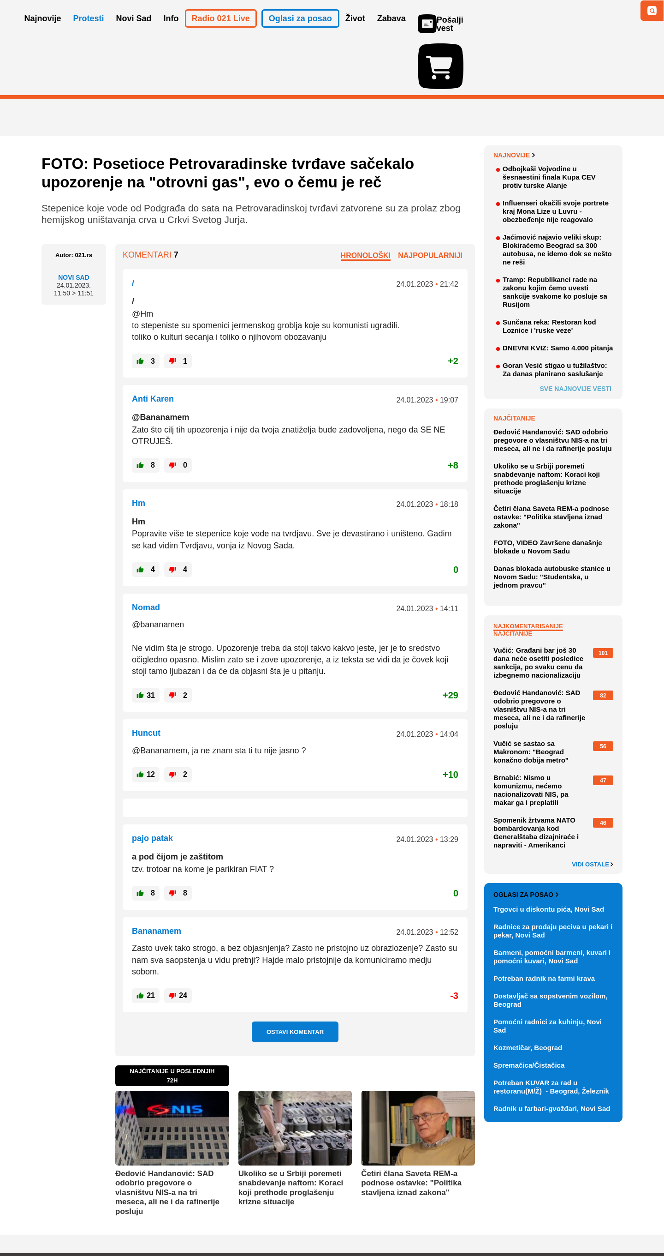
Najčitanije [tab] (512, 580)
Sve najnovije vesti (575, 335)
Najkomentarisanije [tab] (528, 572)
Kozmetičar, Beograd (527, 994)
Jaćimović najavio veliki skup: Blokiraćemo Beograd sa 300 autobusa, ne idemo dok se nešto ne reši (557, 196)
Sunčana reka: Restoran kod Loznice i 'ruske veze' (549, 272)
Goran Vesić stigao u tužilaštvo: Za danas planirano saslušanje (555, 316)
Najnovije (514, 101)
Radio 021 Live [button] (221, 31)
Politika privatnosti (293, 1221)
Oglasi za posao (525, 841)
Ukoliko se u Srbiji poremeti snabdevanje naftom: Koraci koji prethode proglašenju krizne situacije (291, 1134)
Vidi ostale (592, 811)
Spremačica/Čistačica (528, 1012)
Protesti (88, 31)
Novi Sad (73, 224)
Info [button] (171, 31)
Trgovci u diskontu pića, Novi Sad (548, 855)
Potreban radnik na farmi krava (544, 925)
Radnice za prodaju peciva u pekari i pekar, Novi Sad (552, 877)
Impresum (178, 1221)
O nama (60, 1221)
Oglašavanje (101, 1221)
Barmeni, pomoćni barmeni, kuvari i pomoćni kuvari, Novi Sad (552, 903)
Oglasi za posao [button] (300, 31)
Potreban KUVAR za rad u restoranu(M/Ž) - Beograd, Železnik (551, 1033)
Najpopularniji (430, 201)
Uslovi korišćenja (228, 1221)
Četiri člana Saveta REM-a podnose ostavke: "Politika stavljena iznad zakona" (411, 1129)
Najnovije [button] (42, 31)
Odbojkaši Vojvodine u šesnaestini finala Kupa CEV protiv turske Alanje (549, 123)
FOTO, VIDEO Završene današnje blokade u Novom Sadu (547, 493)
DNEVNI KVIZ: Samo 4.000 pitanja (558, 294)
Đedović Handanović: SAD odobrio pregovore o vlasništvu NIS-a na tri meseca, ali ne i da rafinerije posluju (167, 1139)
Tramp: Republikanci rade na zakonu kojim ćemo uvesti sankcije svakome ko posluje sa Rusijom (555, 238)
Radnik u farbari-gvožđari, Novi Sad (551, 1055)
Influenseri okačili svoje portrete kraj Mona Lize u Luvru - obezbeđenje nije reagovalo (556, 157)
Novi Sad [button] (134, 31)
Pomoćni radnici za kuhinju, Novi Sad (547, 972)
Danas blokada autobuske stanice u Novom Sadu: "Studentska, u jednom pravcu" (552, 523)
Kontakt (142, 1221)
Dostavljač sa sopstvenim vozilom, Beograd (550, 946)
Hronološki (366, 201)
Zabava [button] (391, 31)
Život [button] (355, 31)
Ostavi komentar (295, 978)
